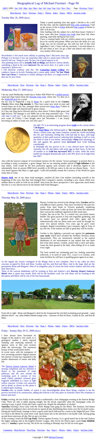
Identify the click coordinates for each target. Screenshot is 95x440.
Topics (62, 13)
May (35, 8)
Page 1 (41, 13)
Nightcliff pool (11, 99)
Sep (53, 8)
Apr (30, 8)
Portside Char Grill (37, 97)
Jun (40, 8)
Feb (20, 8)
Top (37, 85)
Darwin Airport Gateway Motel (20, 366)
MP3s (69, 13)
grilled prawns (62, 94)
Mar (25, 8)
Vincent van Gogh (67, 34)
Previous (83, 8)
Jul (44, 8)
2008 (5, 8)
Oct (58, 8)
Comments (7, 430)
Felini (62, 27)
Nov (63, 8)
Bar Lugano (79, 27)
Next (90, 8)
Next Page (31, 430)
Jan (16, 8)
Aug (49, 8)
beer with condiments (80, 25)
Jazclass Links (80, 13)
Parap (36, 102)
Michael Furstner (56, 437)
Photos (48, 13)
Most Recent (15, 13)
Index (55, 13)
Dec (68, 8)
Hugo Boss (55, 106)
